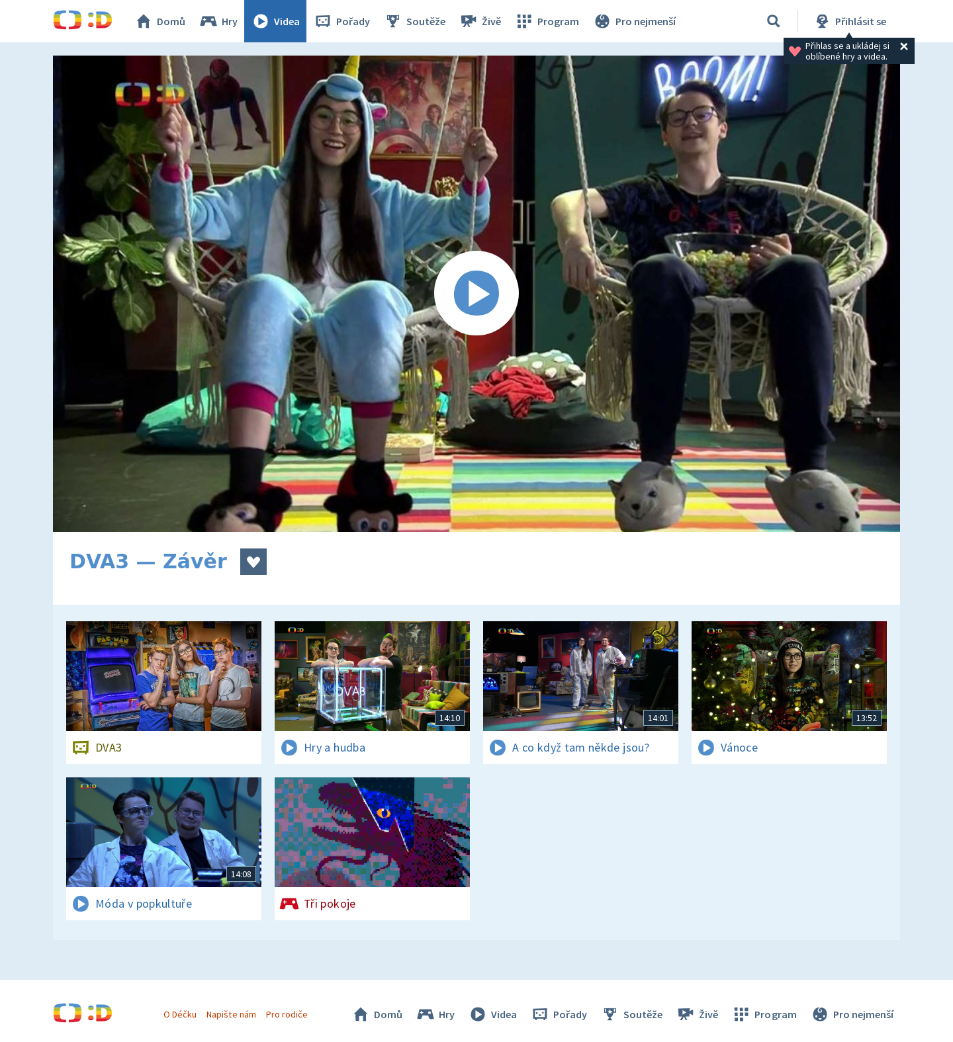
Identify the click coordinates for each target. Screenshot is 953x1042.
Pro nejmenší (634, 21)
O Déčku (180, 1014)
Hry (218, 21)
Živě (480, 21)
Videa (275, 21)
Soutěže (414, 21)
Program (546, 21)
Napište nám (230, 1014)
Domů (159, 21)
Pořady (341, 21)
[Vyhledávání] (773, 21)
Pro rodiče (287, 1014)
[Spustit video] (476, 294)
